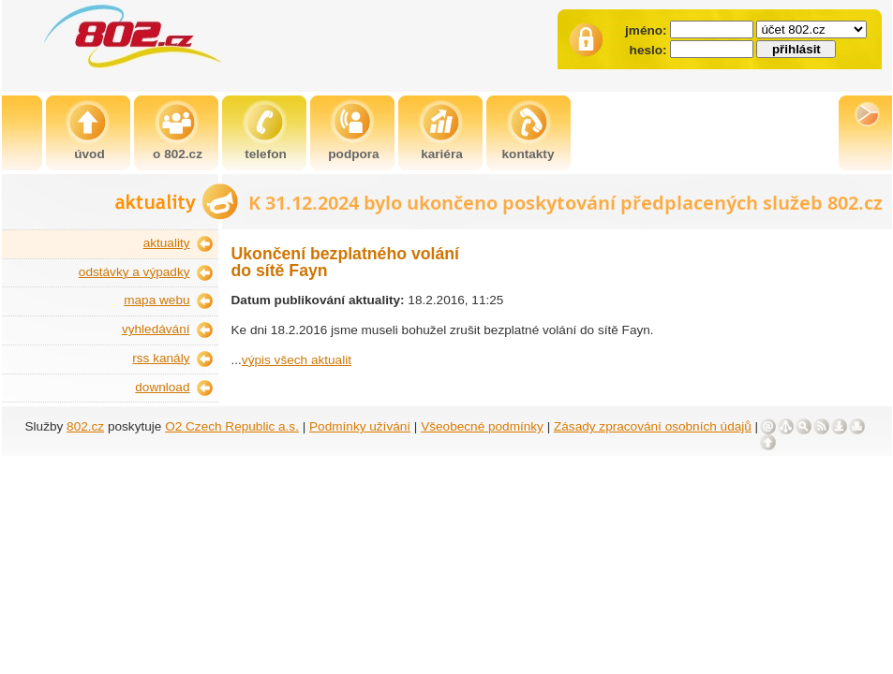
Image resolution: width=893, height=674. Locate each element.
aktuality (166, 243)
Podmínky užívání (359, 426)
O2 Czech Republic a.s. (232, 426)
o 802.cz (177, 154)
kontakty (528, 154)
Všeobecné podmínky (482, 426)
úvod (89, 154)
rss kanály (160, 358)
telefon (266, 154)
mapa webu (156, 300)
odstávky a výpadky (134, 272)
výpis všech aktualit (296, 360)
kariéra (442, 154)
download (162, 387)
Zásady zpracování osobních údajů (653, 426)
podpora (353, 154)
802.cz (85, 426)
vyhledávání (156, 329)
